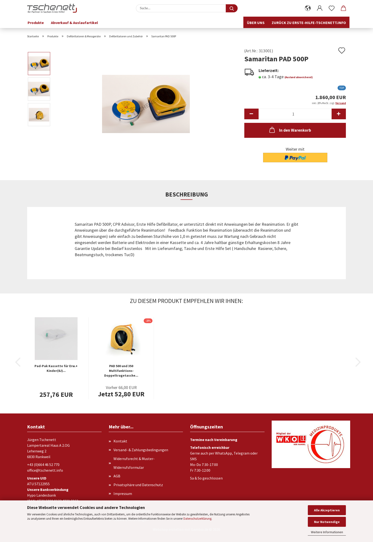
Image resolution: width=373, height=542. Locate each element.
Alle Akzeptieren (327, 510)
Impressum (122, 493)
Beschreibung (186, 194)
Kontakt (120, 441)
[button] (308, 8)
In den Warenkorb (289, 130)
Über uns (256, 22)
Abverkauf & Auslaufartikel (74, 22)
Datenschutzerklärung (197, 519)
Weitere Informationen (327, 532)
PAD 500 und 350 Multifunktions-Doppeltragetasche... (121, 371)
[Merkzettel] (332, 8)
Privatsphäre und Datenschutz (138, 484)
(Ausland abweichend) (299, 77)
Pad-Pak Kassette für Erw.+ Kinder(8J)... (56, 368)
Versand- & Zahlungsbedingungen (140, 449)
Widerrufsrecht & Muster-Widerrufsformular (134, 463)
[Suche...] (232, 8)
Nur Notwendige (327, 522)
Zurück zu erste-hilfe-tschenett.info (309, 22)
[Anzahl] (295, 114)
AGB (116, 476)
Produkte (36, 22)
